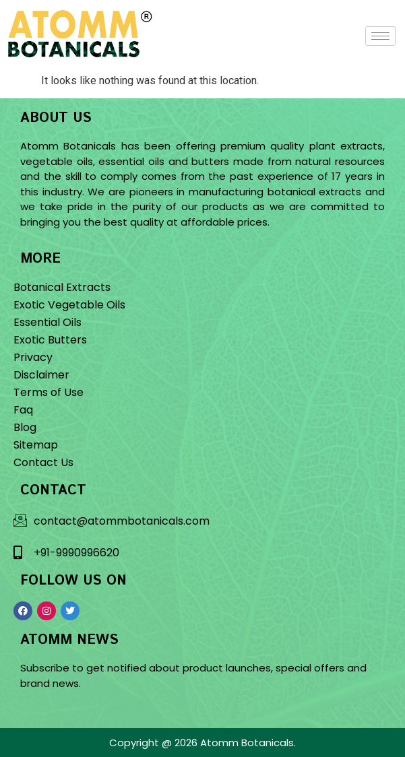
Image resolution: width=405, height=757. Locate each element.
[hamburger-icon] (380, 36)
